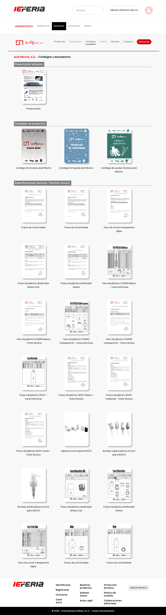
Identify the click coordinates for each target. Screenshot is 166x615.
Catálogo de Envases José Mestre (33, 168)
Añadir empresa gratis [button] (124, 10)
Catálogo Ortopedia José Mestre (76, 168)
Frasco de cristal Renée (119, 562)
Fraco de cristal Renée (76, 227)
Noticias (115, 41)
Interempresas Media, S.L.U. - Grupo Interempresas (87, 610)
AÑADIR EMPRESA (138, 587)
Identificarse (63, 585)
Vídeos (87, 26)
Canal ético (59, 601)
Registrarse (62, 589)
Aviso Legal (86, 600)
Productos (43, 26)
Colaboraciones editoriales (113, 602)
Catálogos (74, 26)
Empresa (128, 41)
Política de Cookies (110, 594)
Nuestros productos (86, 586)
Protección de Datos (110, 586)
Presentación (33, 108)
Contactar (144, 41)
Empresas (59, 26)
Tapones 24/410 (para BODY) (76, 451)
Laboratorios (24, 26)
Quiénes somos (84, 594)
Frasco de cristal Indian (33, 227)
